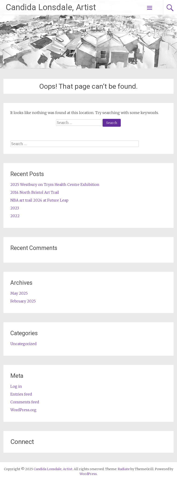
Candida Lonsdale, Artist (51, 7)
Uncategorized (23, 343)
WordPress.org (23, 410)
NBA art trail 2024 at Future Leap (39, 200)
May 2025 (19, 293)
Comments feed (24, 402)
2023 (14, 208)
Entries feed (21, 394)
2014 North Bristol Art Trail (34, 192)
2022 (15, 216)
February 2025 (23, 301)
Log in (16, 386)
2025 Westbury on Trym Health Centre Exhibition (54, 184)
